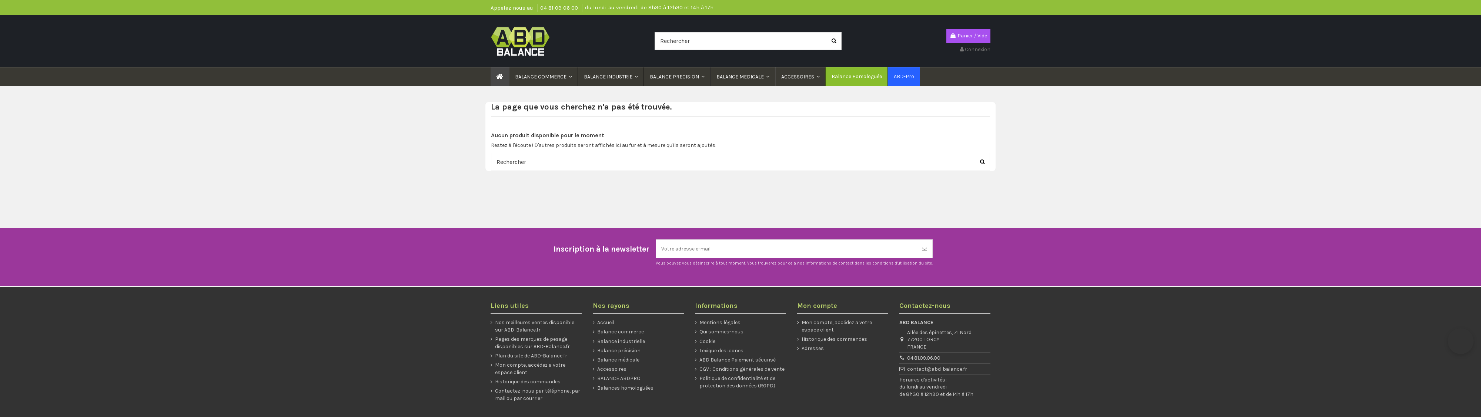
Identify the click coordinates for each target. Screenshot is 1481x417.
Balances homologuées (625, 388)
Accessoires (611, 369)
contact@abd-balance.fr (937, 369)
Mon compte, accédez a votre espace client (530, 369)
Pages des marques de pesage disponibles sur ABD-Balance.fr (532, 343)
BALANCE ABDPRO (619, 378)
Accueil (605, 322)
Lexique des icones (721, 350)
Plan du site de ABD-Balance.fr (531, 356)
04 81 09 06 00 (559, 7)
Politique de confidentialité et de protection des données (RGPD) (737, 382)
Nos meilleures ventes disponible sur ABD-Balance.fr (534, 326)
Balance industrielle (621, 341)
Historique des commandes (528, 382)
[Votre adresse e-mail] (786, 249)
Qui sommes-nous (721, 332)
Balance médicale (618, 360)
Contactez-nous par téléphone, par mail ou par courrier (537, 394)
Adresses (813, 348)
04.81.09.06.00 (923, 358)
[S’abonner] (924, 249)
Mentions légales (719, 322)
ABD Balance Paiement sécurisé (737, 360)
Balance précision (619, 350)
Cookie (707, 341)
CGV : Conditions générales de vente (742, 369)
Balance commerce (620, 332)
